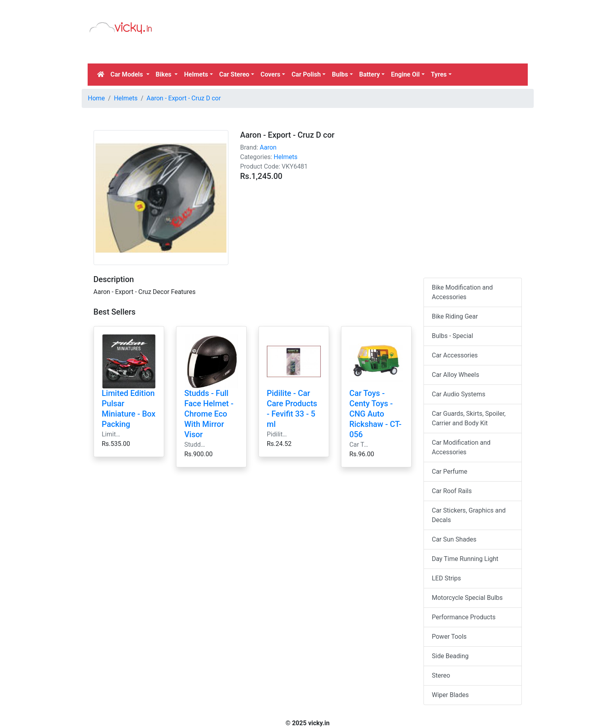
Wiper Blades (450, 695)
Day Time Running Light (465, 559)
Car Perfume (449, 471)
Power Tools (449, 636)
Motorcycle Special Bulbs (467, 597)
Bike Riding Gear (455, 316)
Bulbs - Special (452, 336)
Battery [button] (369, 74)
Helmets (126, 98)
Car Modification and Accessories (461, 447)
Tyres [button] (439, 74)
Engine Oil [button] (405, 74)
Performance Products (464, 617)
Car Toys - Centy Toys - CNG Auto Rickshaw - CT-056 (375, 413)
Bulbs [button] (340, 74)
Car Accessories (455, 355)
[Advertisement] (364, 42)
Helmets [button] (196, 74)
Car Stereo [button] (234, 74)
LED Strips (446, 578)
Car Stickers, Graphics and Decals (469, 515)
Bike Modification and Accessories (462, 292)
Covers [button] (270, 74)
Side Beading (450, 656)
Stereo (441, 675)
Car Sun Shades (454, 539)
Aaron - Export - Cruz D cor (184, 98)
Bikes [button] (164, 74)
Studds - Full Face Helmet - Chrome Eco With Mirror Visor (209, 413)
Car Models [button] (128, 74)
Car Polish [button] (306, 74)
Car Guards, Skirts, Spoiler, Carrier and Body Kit (469, 418)
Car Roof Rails (452, 491)
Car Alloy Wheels (455, 374)
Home (96, 98)
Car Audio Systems (458, 394)
